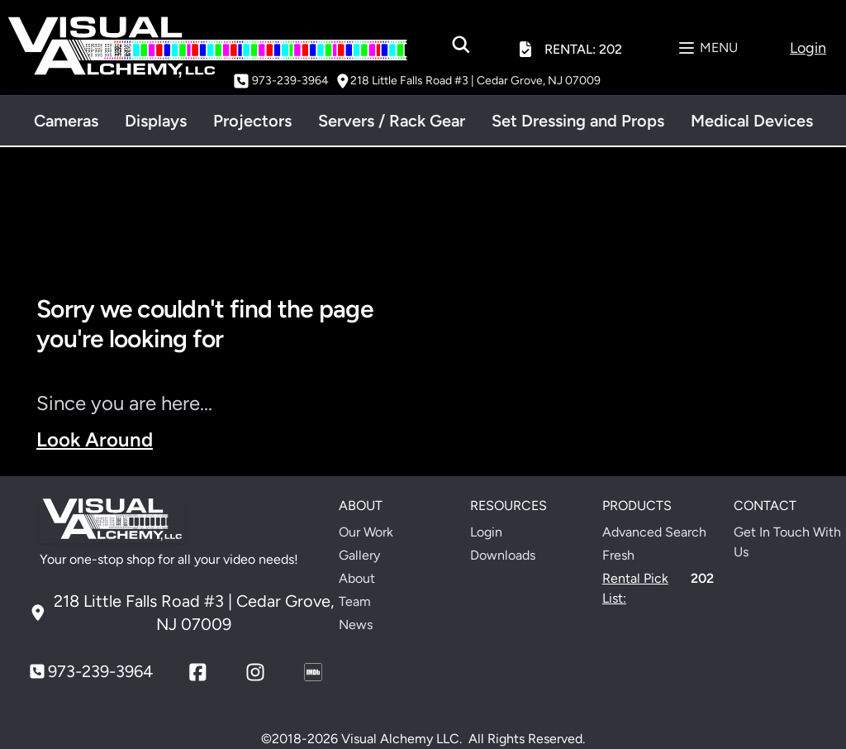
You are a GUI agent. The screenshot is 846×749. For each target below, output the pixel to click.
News (356, 624)
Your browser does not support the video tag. (628, 380)
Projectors (252, 121)
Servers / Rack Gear (391, 121)
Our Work (366, 532)
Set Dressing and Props (578, 121)
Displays (156, 121)
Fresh (618, 555)
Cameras (66, 121)
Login (486, 532)
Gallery (359, 555)
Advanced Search (654, 532)
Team (355, 601)
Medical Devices (752, 121)
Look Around (94, 439)
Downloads (502, 555)
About (357, 578)
